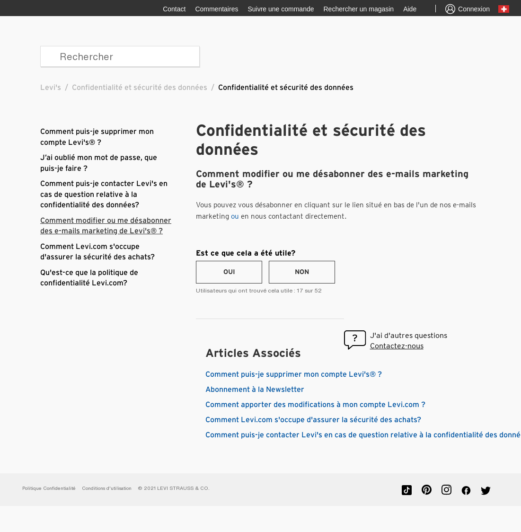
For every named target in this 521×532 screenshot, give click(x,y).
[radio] (229, 272)
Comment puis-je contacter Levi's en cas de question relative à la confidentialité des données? (104, 194)
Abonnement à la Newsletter (254, 389)
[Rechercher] (120, 56)
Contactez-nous (397, 345)
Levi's (50, 87)
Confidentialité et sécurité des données (139, 87)
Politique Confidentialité (49, 488)
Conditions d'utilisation (107, 488)
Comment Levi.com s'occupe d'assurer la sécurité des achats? (313, 420)
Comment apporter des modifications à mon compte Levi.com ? (315, 404)
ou (235, 216)
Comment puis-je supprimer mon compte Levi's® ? (293, 374)
